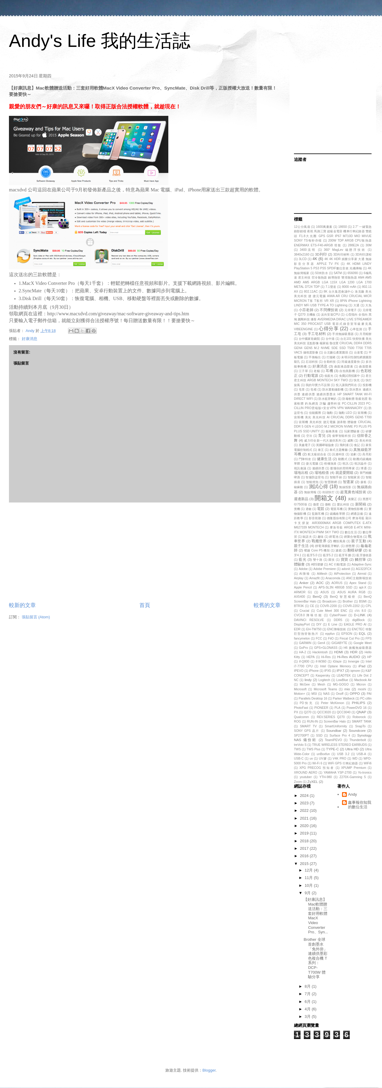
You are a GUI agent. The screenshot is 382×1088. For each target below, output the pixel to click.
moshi (362, 689)
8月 (308, 986)
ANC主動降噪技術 (359, 578)
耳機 (329, 371)
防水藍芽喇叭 (327, 398)
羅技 (331, 559)
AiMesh (322, 573)
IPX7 (340, 670)
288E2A (353, 245)
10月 (309, 885)
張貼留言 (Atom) (36, 617)
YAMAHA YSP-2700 (338, 772)
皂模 (313, 389)
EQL (362, 633)
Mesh (321, 684)
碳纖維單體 (337, 513)
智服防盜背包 (315, 477)
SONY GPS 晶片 (306, 730)
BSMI (362, 601)
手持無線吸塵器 (343, 334)
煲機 (297, 509)
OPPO (355, 693)
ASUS (325, 592)
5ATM (338, 273)
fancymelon (302, 638)
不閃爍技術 (329, 310)
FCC (319, 638)
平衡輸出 (315, 357)
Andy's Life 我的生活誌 (99, 41)
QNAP (361, 712)
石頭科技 (312, 361)
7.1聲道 (331, 286)
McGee (305, 684)
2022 (305, 810)
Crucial (304, 610)
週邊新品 (301, 499)
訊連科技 (338, 454)
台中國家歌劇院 (309, 338)
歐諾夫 (307, 536)
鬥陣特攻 (305, 459)
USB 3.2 (343, 754)
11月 (309, 877)
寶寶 (344, 559)
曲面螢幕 (365, 366)
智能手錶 (336, 477)
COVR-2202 (351, 606)
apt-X (362, 587)
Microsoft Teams (325, 689)
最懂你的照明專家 (342, 468)
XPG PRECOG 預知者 (316, 767)
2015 (305, 863)
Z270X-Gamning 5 (352, 777)
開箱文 (324, 497)
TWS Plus (313, 749)
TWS (297, 749)
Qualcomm (301, 717)
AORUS (336, 583)
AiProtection (342, 573)
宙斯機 (362, 412)
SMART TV (308, 726)
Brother (348, 601)
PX (296, 712)
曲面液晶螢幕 (343, 366)
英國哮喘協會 (325, 445)
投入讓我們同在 (346, 385)
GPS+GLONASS (325, 647)
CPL (369, 606)
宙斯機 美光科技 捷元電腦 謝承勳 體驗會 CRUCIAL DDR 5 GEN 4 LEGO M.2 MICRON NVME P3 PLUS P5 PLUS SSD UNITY (333, 426)
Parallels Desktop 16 (313, 698)
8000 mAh (349, 286)
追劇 (353, 454)
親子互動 (358, 541)
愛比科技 (343, 504)
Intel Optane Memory (335, 666)
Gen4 (321, 643)
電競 (320, 509)
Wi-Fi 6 (317, 763)
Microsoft (300, 689)
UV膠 (322, 758)
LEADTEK (344, 675)
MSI (314, 693)
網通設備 (357, 513)
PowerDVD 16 (356, 707)
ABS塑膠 (317, 564)
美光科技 (365, 440)
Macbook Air (363, 680)
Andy (352, 794)
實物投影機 (355, 509)
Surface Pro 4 (339, 735)
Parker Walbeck (344, 698)
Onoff (339, 693)
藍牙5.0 (312, 555)
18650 (342, 226)
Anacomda (333, 578)
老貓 (317, 371)
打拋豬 (331, 357)
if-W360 (321, 661)
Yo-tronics (365, 772)
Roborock (359, 717)
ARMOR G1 (303, 592)
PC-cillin (366, 698)
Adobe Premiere (324, 569)
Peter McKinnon (332, 703)
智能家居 (354, 477)
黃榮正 (352, 499)
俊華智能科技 (341, 435)
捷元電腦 (312, 463)
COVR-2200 (328, 606)
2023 (305, 803)
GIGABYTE (339, 643)
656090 (353, 273)
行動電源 (311, 375)
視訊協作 (360, 463)
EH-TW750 (313, 629)
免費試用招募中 (349, 375)
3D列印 (321, 254)
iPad (361, 666)
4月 (308, 1009)
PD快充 (306, 703)
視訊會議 (300, 468)
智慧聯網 (330, 482)
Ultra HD (352, 749)
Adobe (303, 569)
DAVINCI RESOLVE (309, 620)
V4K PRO (339, 758)
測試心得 (318, 486)
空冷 (309, 435)
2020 (305, 825)
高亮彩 (367, 454)
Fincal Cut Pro (350, 638)
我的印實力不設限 (318, 385)
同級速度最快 (350, 361)
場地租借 (322, 472)
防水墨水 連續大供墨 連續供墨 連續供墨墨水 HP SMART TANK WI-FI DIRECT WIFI (333, 394)
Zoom (298, 781)
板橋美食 (332, 431)
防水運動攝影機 (333, 389)
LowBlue (342, 680)
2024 (305, 795)
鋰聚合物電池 (353, 536)
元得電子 (350, 310)
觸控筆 (360, 559)
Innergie (353, 661)
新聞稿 (360, 504)
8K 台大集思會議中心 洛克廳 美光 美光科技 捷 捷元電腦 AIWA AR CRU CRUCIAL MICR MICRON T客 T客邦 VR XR (333, 296)
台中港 (330, 338)
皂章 (302, 389)
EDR (297, 629)
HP (369, 657)
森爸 (364, 482)
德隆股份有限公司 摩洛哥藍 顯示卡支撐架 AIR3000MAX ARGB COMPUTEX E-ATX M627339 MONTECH (333, 523)
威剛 (350, 440)
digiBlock (358, 620)
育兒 (322, 435)
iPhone (314, 670)
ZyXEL (312, 781)
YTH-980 (325, 777)
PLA (338, 707)
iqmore (355, 670)
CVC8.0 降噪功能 (308, 615)
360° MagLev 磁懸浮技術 (345, 249)
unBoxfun (323, 754)
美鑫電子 (305, 445)
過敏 (309, 509)
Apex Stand (357, 583)
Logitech (324, 680)
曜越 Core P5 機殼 (317, 550)
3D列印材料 (341, 254)
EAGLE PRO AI (355, 624)
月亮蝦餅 (365, 334)
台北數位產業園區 (336, 352)
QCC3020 (324, 712)
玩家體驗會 (352, 431)
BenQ (317, 596)
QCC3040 (343, 712)
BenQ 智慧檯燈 (343, 596)
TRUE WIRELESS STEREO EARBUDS (339, 744)
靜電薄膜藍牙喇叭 (327, 546)
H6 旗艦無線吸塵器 (358, 647)
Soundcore (357, 730)
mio (347, 689)
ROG (297, 721)
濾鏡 (338, 550)
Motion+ (299, 693)
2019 (305, 833)
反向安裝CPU (330, 314)
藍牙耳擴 (345, 555)
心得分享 (328, 328)
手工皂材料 (317, 334)
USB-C (299, 758)
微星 (316, 504)
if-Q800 (304, 661)
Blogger (208, 1070)
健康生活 (324, 459)
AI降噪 (304, 573)
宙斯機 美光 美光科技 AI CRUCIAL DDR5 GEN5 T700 (333, 417)
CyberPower (337, 615)
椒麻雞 (298, 487)
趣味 (321, 536)
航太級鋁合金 (317, 454)
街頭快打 (328, 492)
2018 (305, 841)
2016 (305, 856)
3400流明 (308, 249)
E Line (332, 624)
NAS (326, 693)
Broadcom (329, 601)
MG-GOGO (341, 684)
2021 (305, 818)
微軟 (328, 504)
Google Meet (362, 643)
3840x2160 (301, 254)
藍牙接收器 (364, 555)
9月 (308, 893)
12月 (309, 870)
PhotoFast (301, 707)
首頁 (144, 605)
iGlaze (337, 661)
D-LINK (359, 615)
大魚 (368, 305)
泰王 (321, 449)
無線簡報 (310, 492)
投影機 (367, 385)
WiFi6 (367, 763)
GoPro (303, 647)
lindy (308, 680)
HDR (354, 652)
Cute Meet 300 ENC (332, 610)
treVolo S (300, 744)
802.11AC (311, 291)
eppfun (330, 633)
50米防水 (321, 273)
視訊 (345, 463)
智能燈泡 (312, 482)
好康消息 (29, 338)
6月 (308, 1001)
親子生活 (301, 546)
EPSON (346, 633)
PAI (369, 693)
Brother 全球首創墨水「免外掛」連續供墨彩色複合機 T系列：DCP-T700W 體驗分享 (315, 958)
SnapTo (360, 726)
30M (369, 245)
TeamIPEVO (333, 740)
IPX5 (327, 670)
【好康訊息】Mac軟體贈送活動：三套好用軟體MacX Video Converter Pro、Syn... (316, 915)
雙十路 (318, 559)
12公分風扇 (302, 226)
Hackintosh (320, 652)
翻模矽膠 (354, 550)
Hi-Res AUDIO (348, 657)
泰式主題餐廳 (338, 449)
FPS (369, 638)
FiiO (331, 638)
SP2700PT (301, 735)
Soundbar (333, 730)
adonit (345, 569)
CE (312, 606)
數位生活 (351, 532)
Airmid (362, 573)
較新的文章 (22, 605)
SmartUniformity (336, 726)
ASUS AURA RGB (351, 592)
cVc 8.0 (360, 610)
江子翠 (303, 371)
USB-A (361, 754)
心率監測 (356, 329)
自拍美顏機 (347, 371)
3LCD (303, 259)
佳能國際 (315, 412)
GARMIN (305, 643)
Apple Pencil (303, 587)
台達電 (358, 352)
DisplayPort (302, 624)
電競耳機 (336, 509)
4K (314, 258)
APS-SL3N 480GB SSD (335, 587)
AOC (320, 583)
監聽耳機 (318, 513)
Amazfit (314, 578)
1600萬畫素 (324, 226)
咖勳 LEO (345, 412)
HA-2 (302, 652)
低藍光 (328, 375)
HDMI (338, 652)
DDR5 (338, 620)
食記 (357, 445)
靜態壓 (350, 546)
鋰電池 (333, 536)
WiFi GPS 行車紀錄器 (343, 763)
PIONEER (321, 707)
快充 (357, 380)
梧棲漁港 (330, 463)
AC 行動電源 (337, 564)
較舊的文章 (267, 605)
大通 (356, 305)
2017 (305, 848)
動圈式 (342, 459)
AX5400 (299, 596)
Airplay (299, 578)
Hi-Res (326, 657)
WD (355, 758)
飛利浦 (344, 445)
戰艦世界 (319, 541)
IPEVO (299, 670)
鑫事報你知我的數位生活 (359, 804)
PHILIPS (358, 703)
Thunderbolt (357, 740)
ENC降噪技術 (336, 629)
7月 (308, 994)
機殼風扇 (339, 541)
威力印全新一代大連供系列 (322, 440)
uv (311, 758)
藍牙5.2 (328, 555)
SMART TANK (362, 721)
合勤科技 (330, 361)
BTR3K (299, 606)
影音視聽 (315, 518)
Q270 (307, 712)
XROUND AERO (305, 772)
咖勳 (330, 412)
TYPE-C (332, 749)
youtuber (306, 777)
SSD (319, 735)
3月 (308, 1016)
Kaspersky (323, 675)
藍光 (302, 559)
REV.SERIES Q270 (331, 717)
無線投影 (345, 487)
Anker (304, 583)
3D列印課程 (363, 254)
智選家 (348, 482)
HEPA (310, 657)
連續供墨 (318, 468)
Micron (361, 684)
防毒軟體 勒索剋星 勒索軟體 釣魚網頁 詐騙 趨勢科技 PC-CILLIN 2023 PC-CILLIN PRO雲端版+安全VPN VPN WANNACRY (333, 403)
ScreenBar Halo (335, 721)
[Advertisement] (145, 552)
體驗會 (299, 564)
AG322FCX (364, 569)
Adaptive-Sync (362, 564)
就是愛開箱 (344, 472)
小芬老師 (306, 310)
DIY (318, 624)
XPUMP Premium (353, 767)
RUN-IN (312, 721)
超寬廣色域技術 (353, 492)
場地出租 (301, 472)
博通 (364, 468)
